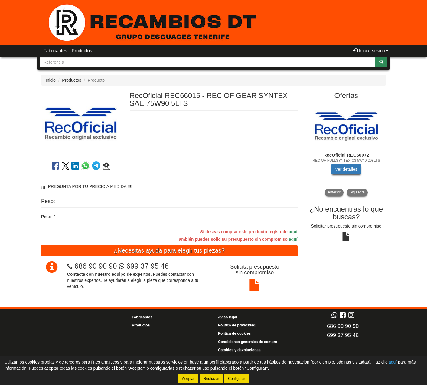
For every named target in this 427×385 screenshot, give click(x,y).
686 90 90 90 (95, 266)
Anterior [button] (334, 192)
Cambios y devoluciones (239, 350)
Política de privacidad (236, 325)
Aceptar (188, 379)
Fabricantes (55, 50)
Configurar (236, 379)
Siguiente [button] (357, 192)
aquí (293, 231)
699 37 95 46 (144, 266)
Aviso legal (227, 317)
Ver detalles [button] (346, 169)
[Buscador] (208, 62)
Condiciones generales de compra (247, 342)
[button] (106, 167)
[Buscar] (381, 62)
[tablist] (346, 150)
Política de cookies (234, 333)
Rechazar (211, 379)
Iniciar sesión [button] (370, 50)
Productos (82, 50)
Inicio (51, 80)
